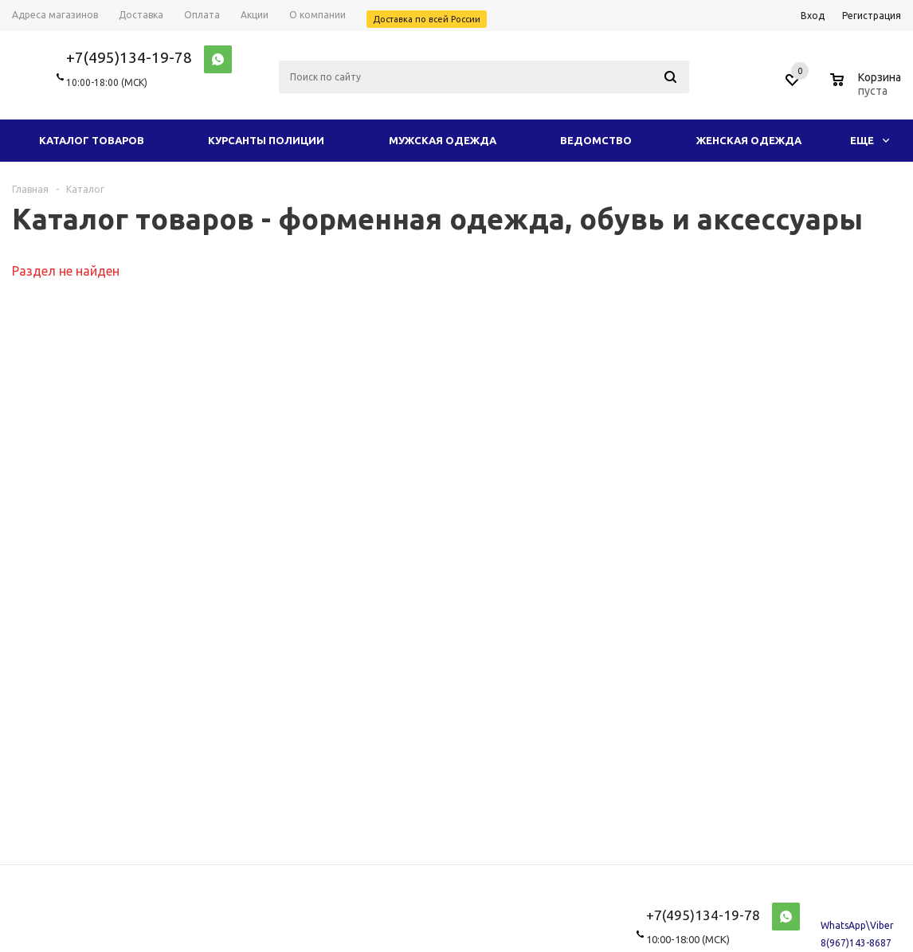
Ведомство (596, 140)
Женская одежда (748, 140)
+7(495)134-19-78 (129, 57)
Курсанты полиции (266, 140)
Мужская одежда (442, 140)
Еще (869, 140)
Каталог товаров (91, 140)
